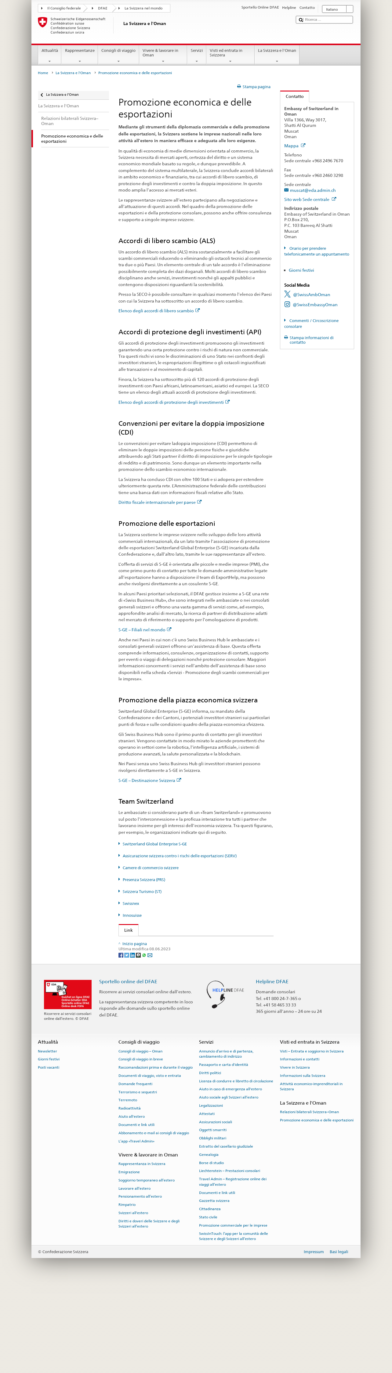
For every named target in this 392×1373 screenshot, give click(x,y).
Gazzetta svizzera (214, 1288)
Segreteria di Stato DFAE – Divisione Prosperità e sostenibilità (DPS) (189, 942)
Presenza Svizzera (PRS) (144, 879)
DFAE (102, 8)
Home (43, 73)
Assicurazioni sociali (215, 1209)
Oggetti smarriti (213, 1217)
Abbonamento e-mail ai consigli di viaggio (153, 1220)
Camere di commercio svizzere (151, 868)
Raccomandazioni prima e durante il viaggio (155, 1155)
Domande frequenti (135, 1171)
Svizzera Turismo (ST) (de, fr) (154, 992)
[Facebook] (121, 1042)
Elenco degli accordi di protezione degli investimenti (174, 402)
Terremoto (127, 1187)
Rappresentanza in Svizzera (141, 1251)
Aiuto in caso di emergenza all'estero (230, 1176)
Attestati (207, 1201)
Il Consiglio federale (64, 8)
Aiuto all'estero (131, 1204)
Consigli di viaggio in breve (140, 1147)
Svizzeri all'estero (133, 1300)
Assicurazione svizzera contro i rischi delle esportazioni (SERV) (180, 856)
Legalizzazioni (211, 1193)
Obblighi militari (212, 1225)
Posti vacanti (48, 1155)
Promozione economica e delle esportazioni (317, 1207)
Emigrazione (129, 1259)
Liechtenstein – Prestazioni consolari (229, 1258)
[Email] (149, 1042)
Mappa (295, 145)
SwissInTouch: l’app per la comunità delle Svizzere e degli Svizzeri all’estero (233, 1323)
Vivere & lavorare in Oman (163, 56)
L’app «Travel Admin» (136, 1228)
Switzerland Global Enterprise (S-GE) (162, 962)
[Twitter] (127, 1042)
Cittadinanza (210, 1296)
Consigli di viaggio (118, 56)
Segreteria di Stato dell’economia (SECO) (166, 952)
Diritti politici (210, 1160)
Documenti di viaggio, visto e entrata (149, 1163)
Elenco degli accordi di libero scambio (159, 310)
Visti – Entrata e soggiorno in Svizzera (312, 1138)
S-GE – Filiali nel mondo (145, 629)
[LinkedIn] (133, 1042)
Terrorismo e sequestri (137, 1179)
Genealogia (209, 1242)
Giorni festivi (301, 270)
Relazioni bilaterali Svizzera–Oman (309, 1199)
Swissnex (131, 903)
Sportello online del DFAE (128, 1069)
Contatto (292, 96)
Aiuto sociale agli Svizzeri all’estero (228, 1184)
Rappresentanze (80, 56)
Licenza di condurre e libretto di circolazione (236, 1168)
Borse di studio (211, 1250)
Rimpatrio (127, 1292)
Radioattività (129, 1196)
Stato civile (208, 1304)
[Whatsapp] (144, 1042)
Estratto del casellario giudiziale (226, 1233)
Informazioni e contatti (299, 1147)
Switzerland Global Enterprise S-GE (155, 844)
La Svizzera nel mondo (143, 8)
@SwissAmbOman (311, 294)
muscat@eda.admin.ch (313, 190)
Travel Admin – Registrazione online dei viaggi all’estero (233, 1269)
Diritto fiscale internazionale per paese (160, 502)
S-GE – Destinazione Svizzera (149, 780)
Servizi (196, 56)
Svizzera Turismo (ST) (142, 891)
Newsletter (47, 1138)
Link (126, 930)
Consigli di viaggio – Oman (140, 1138)
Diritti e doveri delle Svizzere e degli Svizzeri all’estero (149, 1311)
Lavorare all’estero (134, 1276)
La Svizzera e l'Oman (277, 56)
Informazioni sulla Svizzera (302, 1163)
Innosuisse (132, 915)
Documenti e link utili (136, 1212)
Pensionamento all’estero (140, 1284)
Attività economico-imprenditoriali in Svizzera (311, 1173)
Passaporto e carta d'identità (223, 1152)
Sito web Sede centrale (310, 199)
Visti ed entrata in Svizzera (230, 56)
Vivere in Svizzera (295, 1155)
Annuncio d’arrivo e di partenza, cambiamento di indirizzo (226, 1141)
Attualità (49, 56)
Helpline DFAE (272, 1069)
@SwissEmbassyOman (315, 304)
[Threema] (139, 1042)
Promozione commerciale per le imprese (233, 1312)
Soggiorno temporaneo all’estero (146, 1267)
